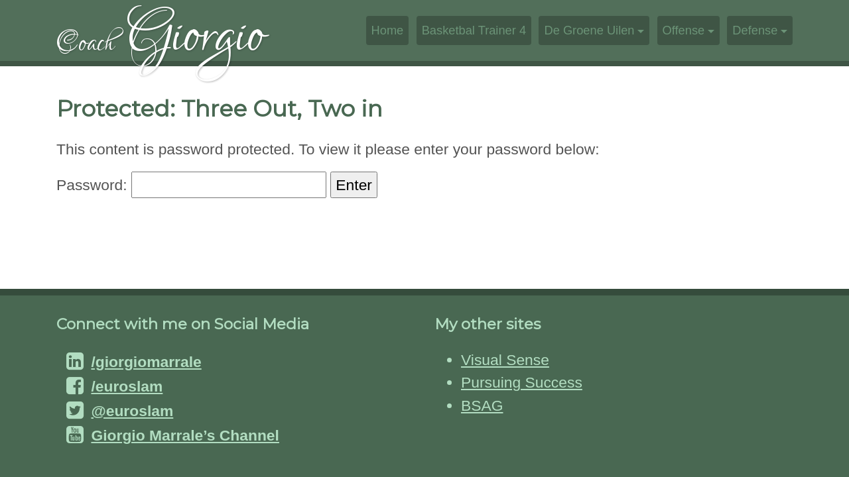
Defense (754, 30)
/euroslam (127, 386)
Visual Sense (505, 359)
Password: (191, 185)
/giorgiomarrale (146, 361)
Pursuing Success (521, 382)
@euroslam (132, 410)
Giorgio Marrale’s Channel (185, 435)
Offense (684, 30)
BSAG (482, 405)
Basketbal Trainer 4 (474, 30)
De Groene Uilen (589, 30)
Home (387, 30)
